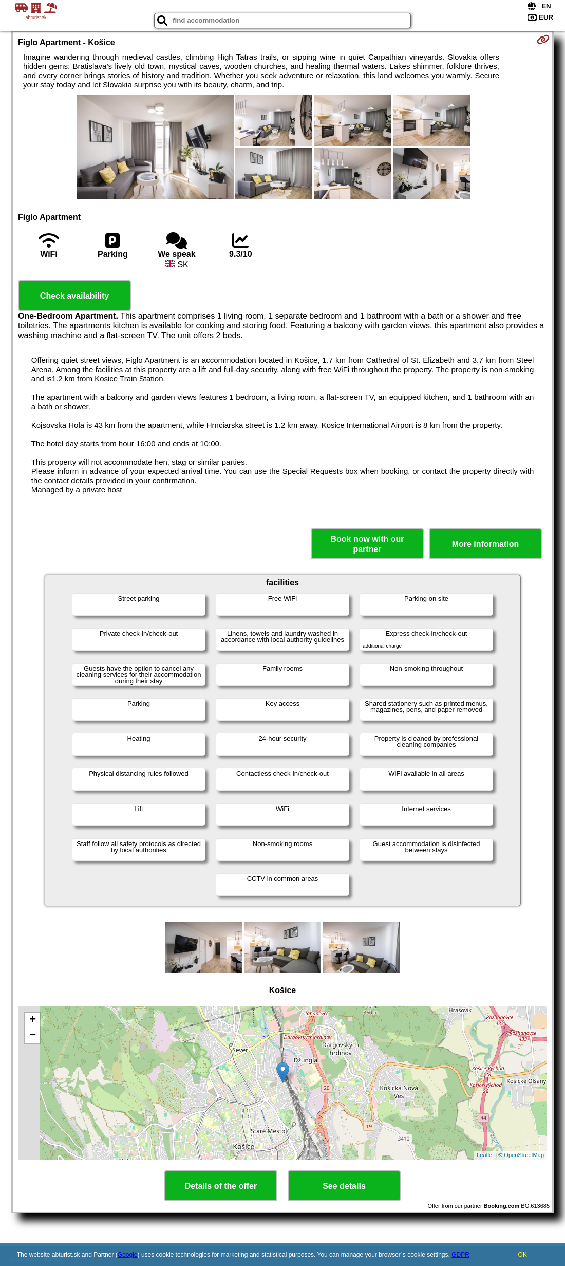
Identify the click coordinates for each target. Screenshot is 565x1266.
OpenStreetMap (524, 1155)
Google (128, 1254)
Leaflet (485, 1155)
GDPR (460, 1254)
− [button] (32, 1035)
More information (485, 544)
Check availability (74, 295)
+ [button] (32, 1020)
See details (344, 1186)
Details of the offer (221, 1186)
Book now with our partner (367, 544)
